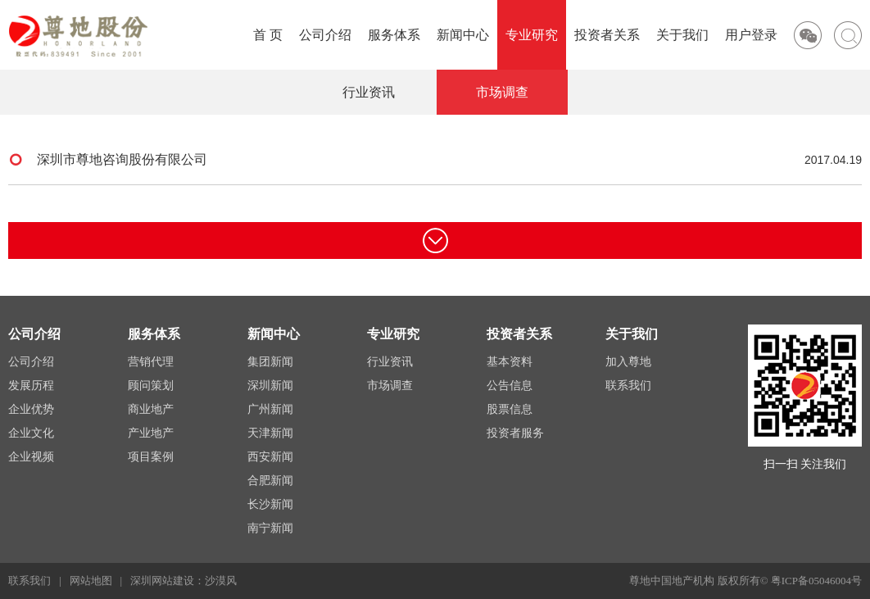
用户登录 (751, 35)
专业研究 (531, 35)
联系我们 (628, 385)
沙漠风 (221, 580)
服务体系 (394, 35)
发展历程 (31, 385)
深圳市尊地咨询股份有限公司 (436, 160)
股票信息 (509, 409)
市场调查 (502, 92)
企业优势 (31, 409)
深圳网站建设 (162, 580)
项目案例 (151, 457)
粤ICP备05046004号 (816, 580)
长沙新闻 (270, 504)
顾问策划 (151, 385)
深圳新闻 (270, 385)
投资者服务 (515, 433)
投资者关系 (607, 35)
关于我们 (682, 35)
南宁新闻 (270, 528)
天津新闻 (270, 433)
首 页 (268, 35)
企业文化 (31, 433)
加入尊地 (628, 362)
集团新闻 (270, 362)
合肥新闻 (270, 480)
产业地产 (151, 433)
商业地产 (151, 409)
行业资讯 (368, 92)
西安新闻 (270, 457)
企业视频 (31, 457)
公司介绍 (325, 35)
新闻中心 (463, 35)
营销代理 (151, 362)
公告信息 (509, 385)
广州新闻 (270, 409)
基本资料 (509, 362)
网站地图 (91, 580)
